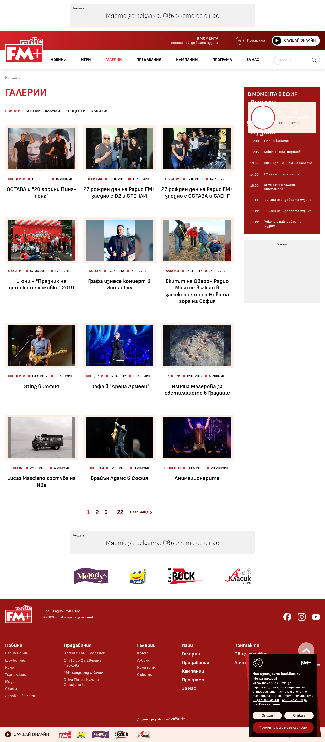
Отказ (299, 715)
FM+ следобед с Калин (83, 672)
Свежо (11, 688)
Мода (10, 681)
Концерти (75, 111)
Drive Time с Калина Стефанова (81, 682)
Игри (187, 645)
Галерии (146, 645)
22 (120, 512)
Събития (100, 111)
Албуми (52, 111)
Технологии (15, 674)
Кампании (193, 671)
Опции (267, 715)
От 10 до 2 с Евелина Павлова (83, 663)
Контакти (246, 645)
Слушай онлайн (294, 41)
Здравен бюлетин (22, 696)
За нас (189, 688)
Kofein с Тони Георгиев (84, 653)
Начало (11, 77)
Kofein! (33, 111)
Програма (250, 41)
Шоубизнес (15, 660)
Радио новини (18, 653)
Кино (9, 667)
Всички (13, 111)
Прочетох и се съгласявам (283, 727)
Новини (13, 645)
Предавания (77, 645)
